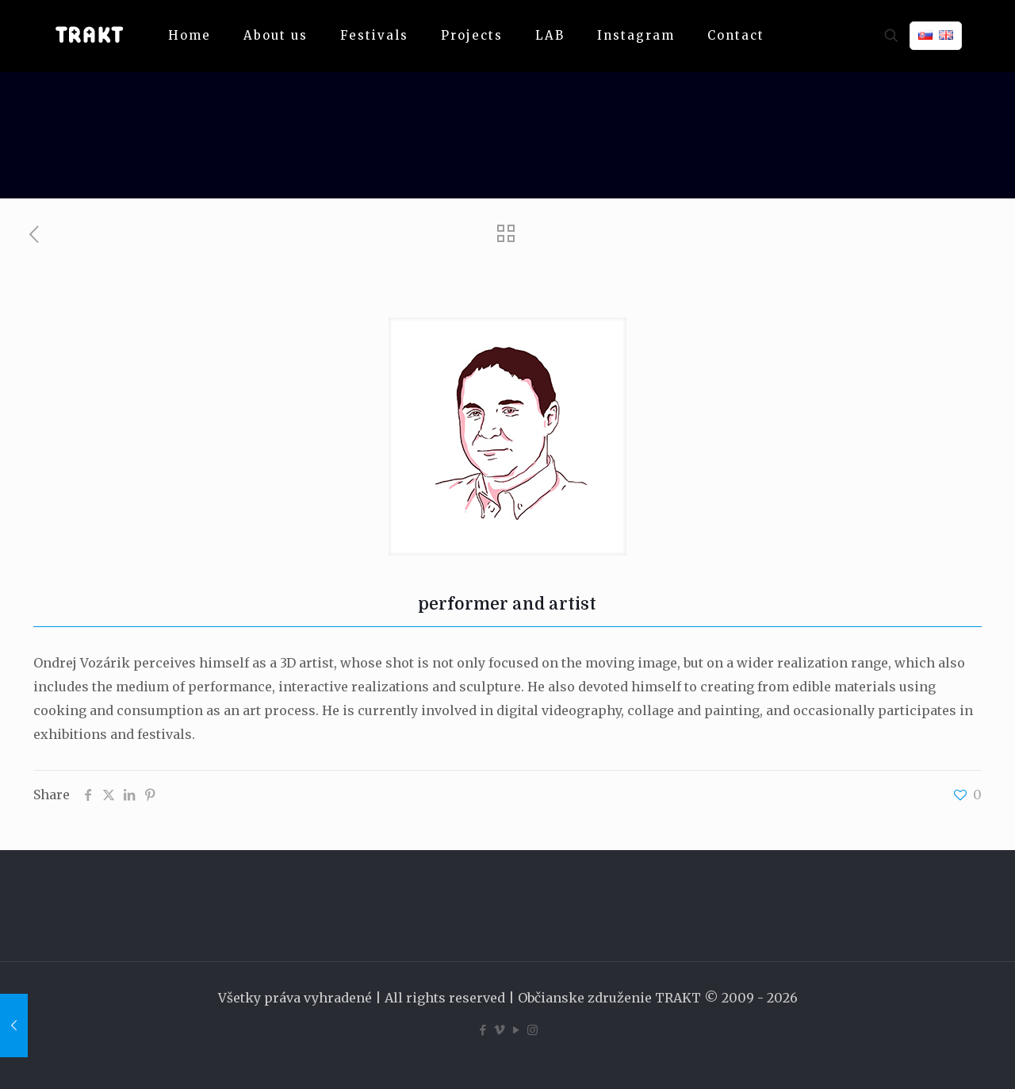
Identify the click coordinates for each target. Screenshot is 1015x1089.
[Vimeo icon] (499, 1029)
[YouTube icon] (516, 1029)
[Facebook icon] (482, 1029)
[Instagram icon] (532, 1029)
